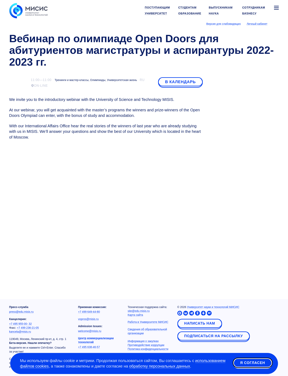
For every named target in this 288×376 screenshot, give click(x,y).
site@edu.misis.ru (139, 311)
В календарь (180, 82)
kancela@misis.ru (20, 331)
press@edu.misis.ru (21, 311)
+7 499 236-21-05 (28, 327)
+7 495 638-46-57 (89, 347)
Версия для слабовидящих (223, 23)
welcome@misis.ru (89, 331)
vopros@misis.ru (88, 319)
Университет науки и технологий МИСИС (213, 307)
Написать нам (199, 323)
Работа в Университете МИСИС (148, 322)
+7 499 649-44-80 (89, 311)
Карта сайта (135, 314)
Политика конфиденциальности (148, 349)
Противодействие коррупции (146, 345)
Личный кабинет (257, 23)
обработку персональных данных (159, 366)
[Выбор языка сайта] (276, 23)
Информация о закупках (143, 341)
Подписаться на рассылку (213, 336)
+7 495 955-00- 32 (20, 323)
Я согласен (252, 363)
